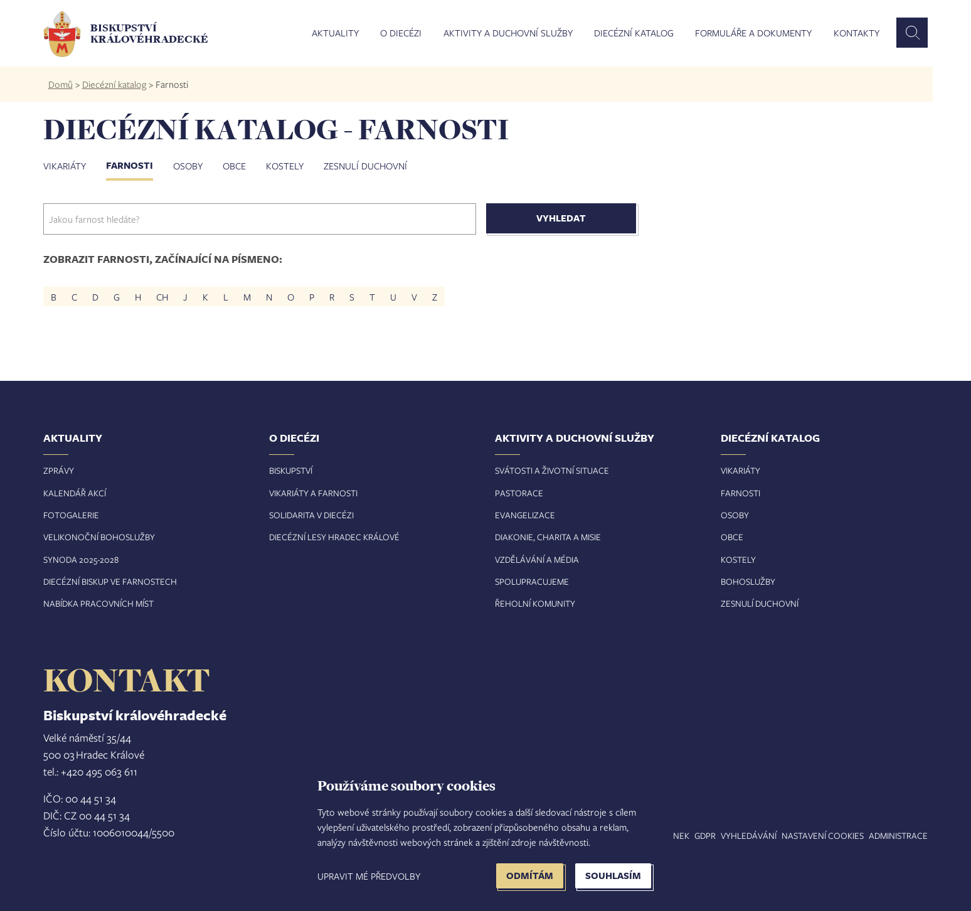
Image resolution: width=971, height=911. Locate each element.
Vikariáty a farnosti (313, 493)
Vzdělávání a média (537, 559)
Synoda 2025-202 (78, 559)
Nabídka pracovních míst (98, 603)
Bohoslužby (748, 581)
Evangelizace (525, 515)
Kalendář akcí (74, 493)
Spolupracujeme (532, 581)
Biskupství (290, 470)
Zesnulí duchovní (365, 165)
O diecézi (401, 33)
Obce (234, 165)
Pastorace (519, 493)
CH (162, 296)
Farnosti (129, 165)
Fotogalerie (71, 515)
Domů (60, 84)
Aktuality (335, 33)
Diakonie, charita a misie (548, 537)
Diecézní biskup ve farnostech (110, 581)
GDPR (705, 835)
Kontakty (856, 33)
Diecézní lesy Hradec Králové (334, 537)
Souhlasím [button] (613, 875)
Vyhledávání (749, 835)
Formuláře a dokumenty (753, 33)
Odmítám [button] (529, 875)
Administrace (898, 835)
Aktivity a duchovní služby (508, 33)
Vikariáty (64, 165)
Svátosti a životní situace (552, 470)
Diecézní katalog (634, 33)
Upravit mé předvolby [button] (368, 876)
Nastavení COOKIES (823, 835)
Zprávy (58, 470)
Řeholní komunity (535, 603)
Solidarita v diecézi (311, 515)
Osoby (188, 165)
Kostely (285, 165)
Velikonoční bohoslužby (99, 537)
